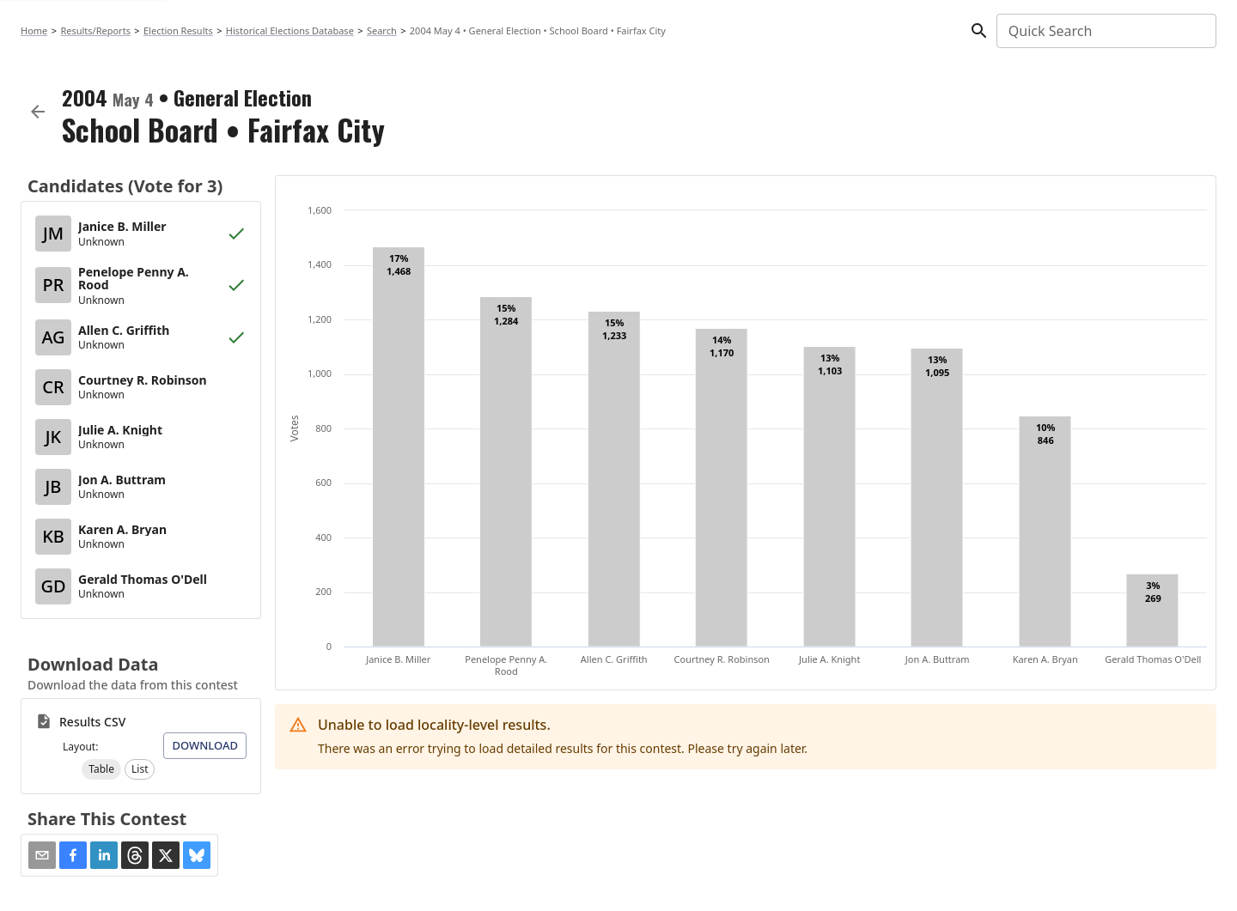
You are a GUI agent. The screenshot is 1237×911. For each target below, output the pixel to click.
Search (382, 30)
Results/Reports (95, 30)
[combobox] (1105, 31)
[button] (101, 769)
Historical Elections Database (290, 30)
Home (34, 30)
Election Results (178, 30)
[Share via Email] (42, 855)
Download (205, 745)
